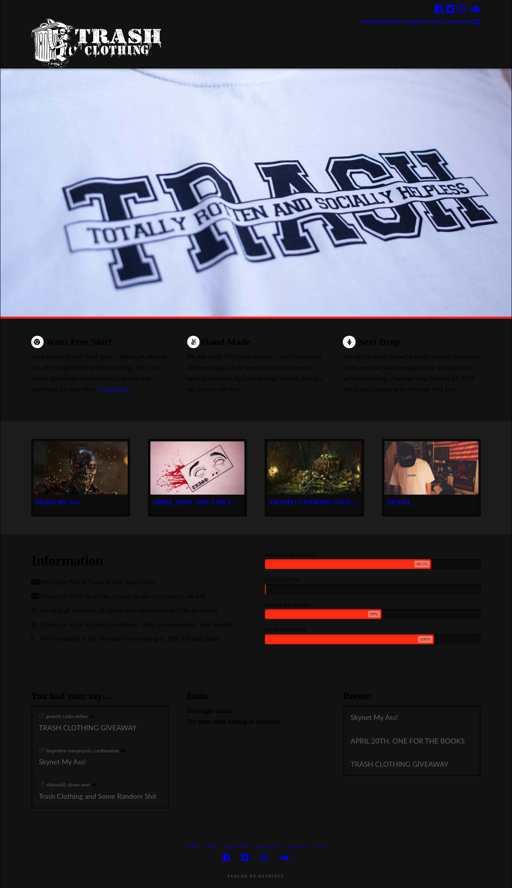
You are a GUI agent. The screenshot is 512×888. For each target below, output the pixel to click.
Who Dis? (267, 846)
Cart (321, 846)
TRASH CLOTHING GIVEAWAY (88, 728)
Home (191, 846)
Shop (211, 846)
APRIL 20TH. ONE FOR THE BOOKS (408, 741)
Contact (297, 846)
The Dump (236, 846)
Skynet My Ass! (62, 762)
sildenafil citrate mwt (68, 785)
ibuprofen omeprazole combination (82, 751)
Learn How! (114, 389)
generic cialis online (67, 716)
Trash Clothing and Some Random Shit (97, 796)
